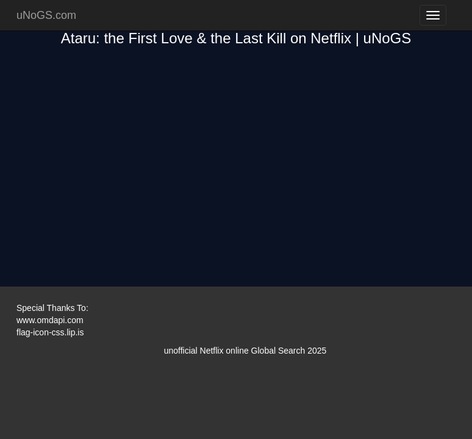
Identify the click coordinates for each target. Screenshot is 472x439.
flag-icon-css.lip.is (50, 332)
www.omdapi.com (50, 320)
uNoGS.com (46, 15)
